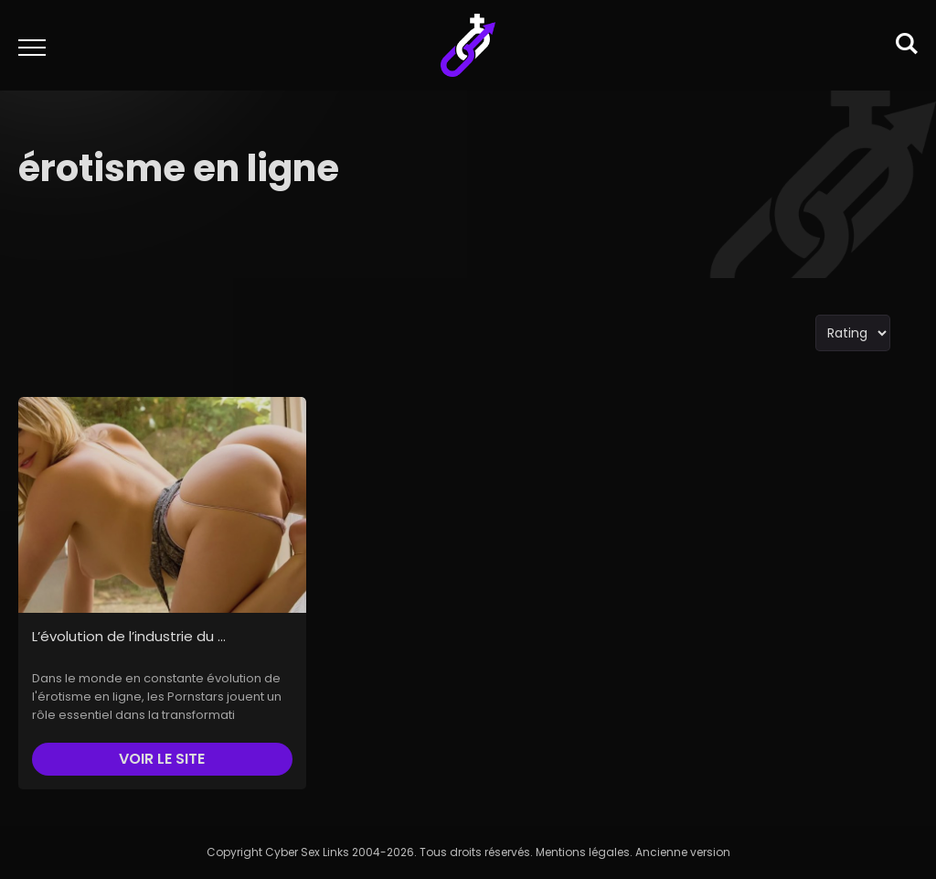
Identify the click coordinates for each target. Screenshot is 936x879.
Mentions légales (583, 852)
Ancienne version (682, 852)
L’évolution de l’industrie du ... (129, 636)
